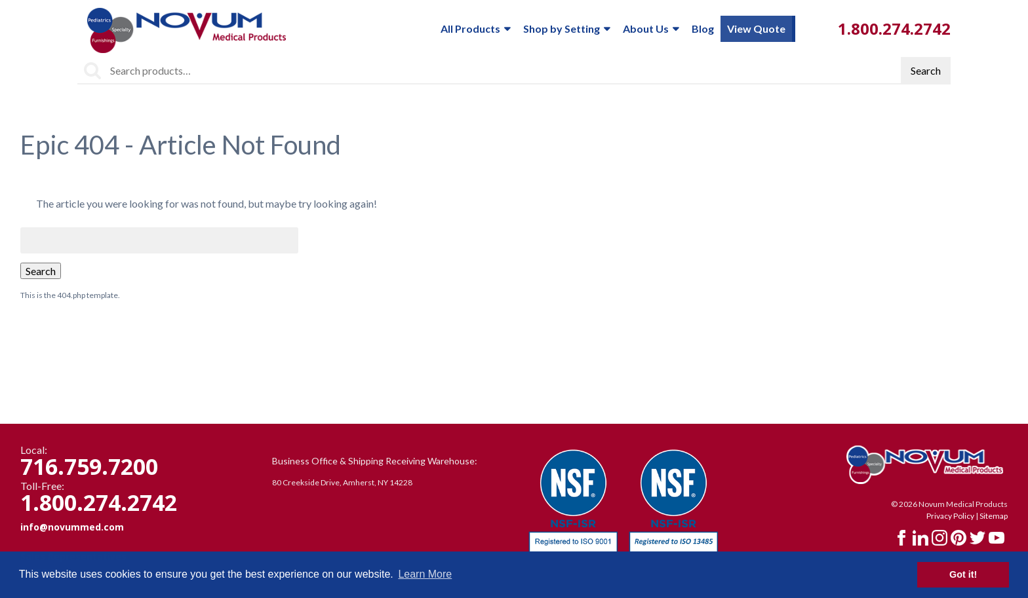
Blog (703, 28)
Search (926, 70)
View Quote (756, 28)
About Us (651, 29)
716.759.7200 (89, 466)
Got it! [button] (963, 574)
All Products (475, 29)
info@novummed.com (72, 527)
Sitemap (993, 516)
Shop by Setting (566, 29)
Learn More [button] (425, 574)
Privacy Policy (950, 516)
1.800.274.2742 (894, 28)
